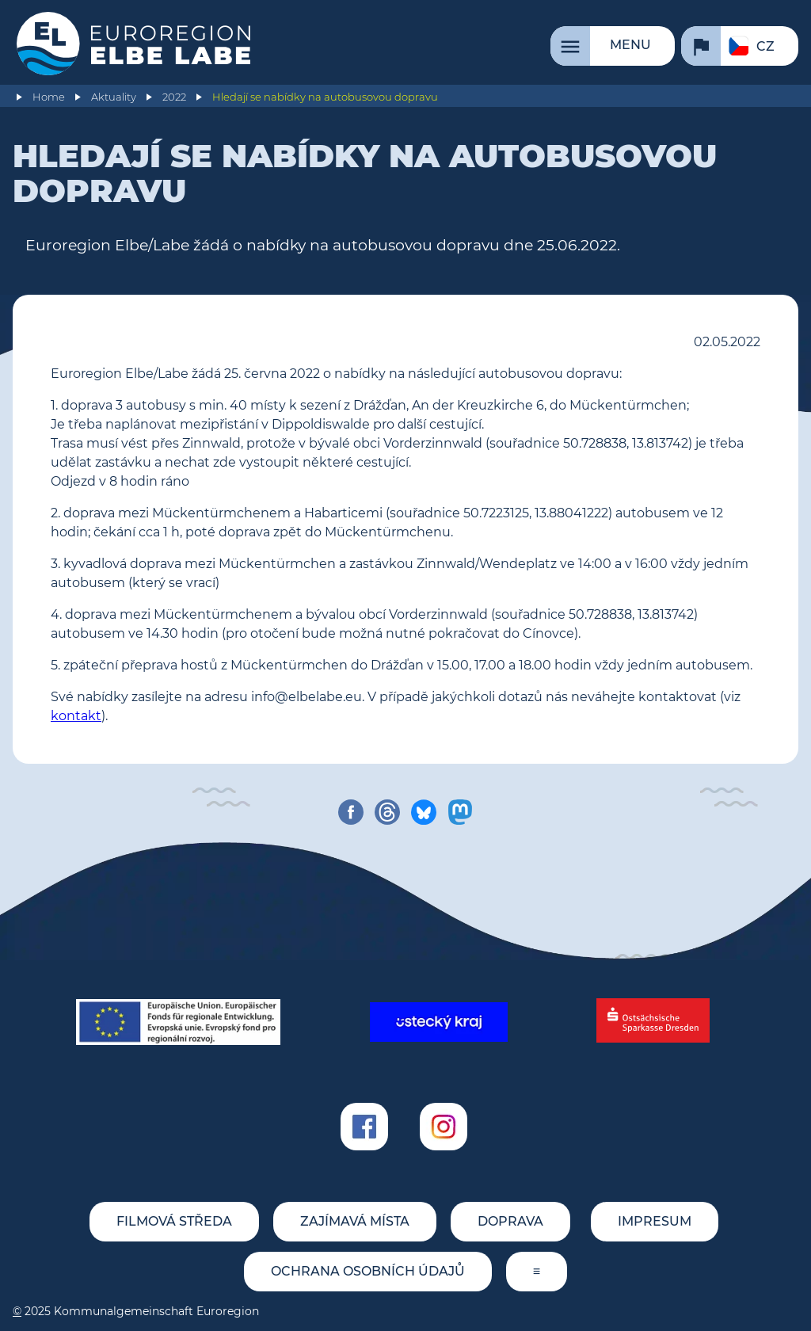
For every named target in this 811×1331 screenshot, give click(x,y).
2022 (174, 97)
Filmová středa (174, 1221)
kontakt (76, 715)
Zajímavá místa (354, 1221)
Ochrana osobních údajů (368, 1271)
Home (48, 97)
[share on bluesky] (423, 812)
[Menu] (612, 46)
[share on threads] (387, 812)
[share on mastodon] (460, 812)
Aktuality (113, 97)
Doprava (510, 1221)
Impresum (654, 1221)
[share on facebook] (350, 812)
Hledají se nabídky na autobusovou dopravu (325, 97)
